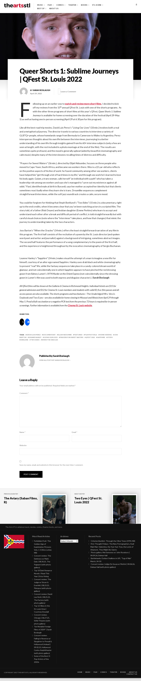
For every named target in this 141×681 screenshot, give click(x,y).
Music (40, 5)
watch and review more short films (83, 103)
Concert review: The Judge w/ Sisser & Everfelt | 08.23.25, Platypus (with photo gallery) (42, 588)
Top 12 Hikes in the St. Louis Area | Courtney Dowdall (42, 612)
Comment (24, 393)
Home (79, 675)
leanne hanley (35, 337)
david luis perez (34, 335)
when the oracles (50, 340)
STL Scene (96, 5)
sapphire (101, 337)
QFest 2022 (90, 337)
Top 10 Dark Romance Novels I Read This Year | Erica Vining (43, 576)
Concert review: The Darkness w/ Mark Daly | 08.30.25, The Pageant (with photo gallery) (42, 565)
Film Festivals (91, 335)
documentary (49, 335)
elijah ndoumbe (65, 335)
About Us (53, 9)
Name (22, 432)
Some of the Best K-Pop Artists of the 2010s (42, 662)
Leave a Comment (69, 91)
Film (50, 5)
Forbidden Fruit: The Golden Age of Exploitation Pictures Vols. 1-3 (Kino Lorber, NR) (43, 550)
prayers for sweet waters (71, 337)
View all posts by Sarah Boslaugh (54, 360)
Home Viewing (105, 335)
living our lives (51, 337)
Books (84, 5)
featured (78, 335)
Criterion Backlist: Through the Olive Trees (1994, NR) (113, 544)
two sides (35, 340)
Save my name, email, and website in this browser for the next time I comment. (51, 465)
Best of (40, 9)
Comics (60, 5)
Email (74, 432)
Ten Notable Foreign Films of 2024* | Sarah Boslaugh (43, 632)
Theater (72, 5)
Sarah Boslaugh (41, 90)
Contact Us (131, 677)
